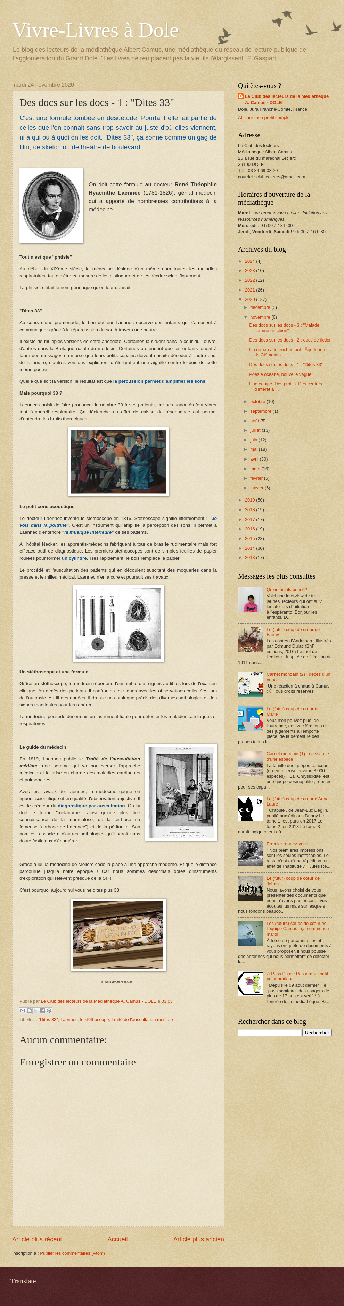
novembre (260, 317)
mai (254, 449)
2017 (250, 519)
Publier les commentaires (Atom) (72, 1253)
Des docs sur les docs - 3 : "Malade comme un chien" (284, 327)
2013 (250, 557)
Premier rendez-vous (287, 843)
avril (255, 459)
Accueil (117, 1239)
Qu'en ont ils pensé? (287, 589)
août (255, 420)
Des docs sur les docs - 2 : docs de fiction (290, 340)
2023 (250, 270)
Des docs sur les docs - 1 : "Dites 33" (286, 364)
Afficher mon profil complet (264, 117)
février (257, 478)
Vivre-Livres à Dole (95, 29)
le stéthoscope (94, 1019)
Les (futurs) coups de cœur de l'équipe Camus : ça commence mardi (298, 929)
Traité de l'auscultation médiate (142, 1019)
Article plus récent (37, 1239)
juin (254, 440)
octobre (258, 401)
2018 (250, 509)
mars (255, 468)
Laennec (68, 1019)
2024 (250, 261)
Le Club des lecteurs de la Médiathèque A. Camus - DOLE (287, 99)
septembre (261, 411)
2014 (250, 548)
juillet (256, 430)
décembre (260, 307)
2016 (250, 528)
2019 (250, 500)
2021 (250, 290)
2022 (250, 280)
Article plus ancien (198, 1239)
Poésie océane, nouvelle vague (280, 374)
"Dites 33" (48, 1019)
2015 (250, 538)
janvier (257, 487)
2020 (250, 299)
